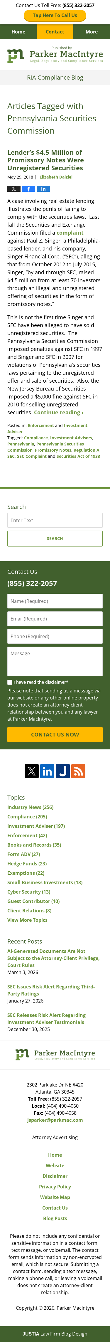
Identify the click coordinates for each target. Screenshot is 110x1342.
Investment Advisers (71, 437)
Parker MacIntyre (75, 1308)
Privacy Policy (55, 1186)
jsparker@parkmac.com (55, 1120)
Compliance (36, 437)
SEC (11, 456)
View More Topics (27, 920)
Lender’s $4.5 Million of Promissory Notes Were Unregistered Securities (45, 160)
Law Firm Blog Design (55, 1334)
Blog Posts (55, 1218)
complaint (70, 232)
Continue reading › (59, 412)
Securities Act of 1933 (78, 456)
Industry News (30, 807)
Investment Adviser (36, 826)
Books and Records (34, 845)
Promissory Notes (53, 450)
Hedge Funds (27, 863)
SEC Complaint (32, 456)
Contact (55, 31)
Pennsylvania (20, 444)
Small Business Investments (44, 882)
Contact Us (55, 1208)
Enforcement (41, 425)
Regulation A (86, 450)
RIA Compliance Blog (55, 54)
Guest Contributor (33, 901)
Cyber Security (28, 892)
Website (55, 1165)
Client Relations (29, 910)
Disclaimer (55, 1176)
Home (18, 31)
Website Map (55, 1197)
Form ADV (23, 854)
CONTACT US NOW (55, 734)
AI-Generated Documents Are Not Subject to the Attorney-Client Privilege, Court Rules (53, 958)
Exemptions (25, 873)
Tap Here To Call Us (55, 15)
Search (55, 538)
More (92, 31)
